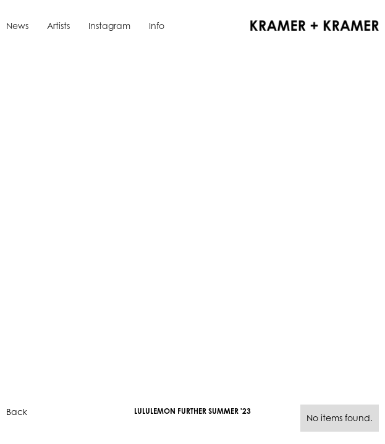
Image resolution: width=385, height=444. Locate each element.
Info (156, 25)
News (17, 25)
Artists (58, 25)
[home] (311, 24)
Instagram (109, 25)
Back (16, 411)
